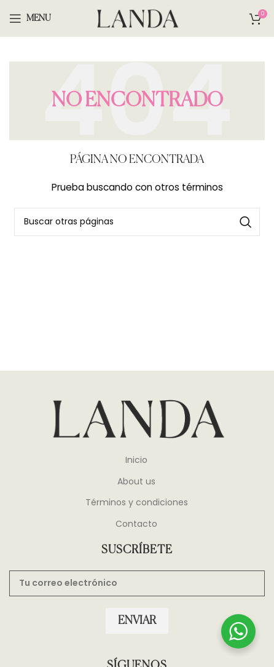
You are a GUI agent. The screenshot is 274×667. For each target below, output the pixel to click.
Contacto (136, 524)
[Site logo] (137, 18)
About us (136, 481)
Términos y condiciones (136, 502)
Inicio (136, 460)
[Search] (137, 222)
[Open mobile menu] (30, 18)
